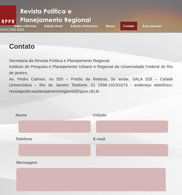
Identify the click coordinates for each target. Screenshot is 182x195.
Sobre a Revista (25, 26)
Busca (110, 26)
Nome (21, 115)
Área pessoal (152, 26)
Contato (128, 26)
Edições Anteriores (84, 26)
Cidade (100, 115)
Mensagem (26, 162)
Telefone (24, 138)
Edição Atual (53, 26)
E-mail (99, 138)
